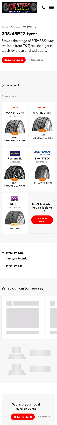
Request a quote (13, 60)
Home (5, 27)
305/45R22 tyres (30, 27)
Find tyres (15, 27)
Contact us (39, 60)
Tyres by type (13, 253)
